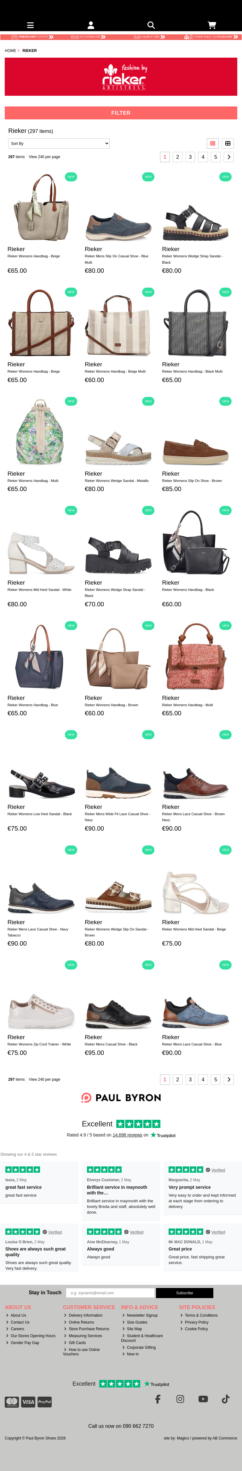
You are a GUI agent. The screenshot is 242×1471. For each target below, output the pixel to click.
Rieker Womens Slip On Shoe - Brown (192, 481)
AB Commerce (225, 1438)
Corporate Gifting (139, 1347)
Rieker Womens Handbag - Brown (111, 705)
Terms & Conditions (199, 1315)
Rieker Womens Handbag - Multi (33, 481)
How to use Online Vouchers (81, 1352)
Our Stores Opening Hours (30, 1336)
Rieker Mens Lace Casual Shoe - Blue (192, 1044)
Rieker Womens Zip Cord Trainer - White (39, 1044)
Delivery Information (83, 1315)
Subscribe (184, 1293)
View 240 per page (44, 157)
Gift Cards (75, 1343)
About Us (16, 1315)
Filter (121, 113)
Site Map (132, 1329)
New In (130, 1354)
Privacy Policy (194, 1322)
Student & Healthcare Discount (142, 1338)
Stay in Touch (45, 1292)
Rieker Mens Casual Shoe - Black (111, 1044)
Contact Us (17, 1322)
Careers (15, 1329)
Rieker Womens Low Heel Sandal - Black (40, 814)
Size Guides (134, 1322)
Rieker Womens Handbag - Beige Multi (115, 371)
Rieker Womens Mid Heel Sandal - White (40, 590)
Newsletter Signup (140, 1315)
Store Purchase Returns (86, 1329)
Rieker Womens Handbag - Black (188, 590)
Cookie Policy (194, 1329)
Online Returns (79, 1322)
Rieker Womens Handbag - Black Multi (192, 371)
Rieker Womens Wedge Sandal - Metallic (117, 481)
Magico (183, 1438)
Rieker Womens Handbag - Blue (33, 705)
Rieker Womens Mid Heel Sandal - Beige (194, 929)
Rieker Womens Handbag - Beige (34, 256)
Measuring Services (83, 1336)
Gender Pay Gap (22, 1343)
